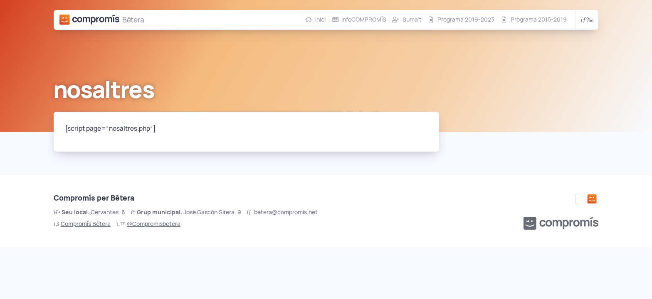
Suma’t (412, 19)
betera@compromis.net (286, 212)
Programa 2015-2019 (539, 19)
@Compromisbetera (153, 224)
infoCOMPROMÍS (363, 19)
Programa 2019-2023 (465, 19)
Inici (320, 19)
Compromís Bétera (86, 224)
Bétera (133, 20)
